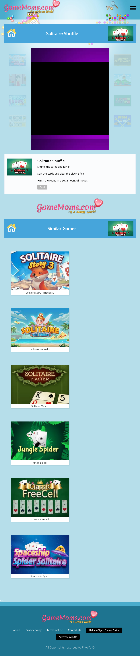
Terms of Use (55, 630)
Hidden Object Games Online (104, 630)
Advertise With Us (68, 637)
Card (42, 187)
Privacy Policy (34, 630)
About (16, 630)
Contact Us (74, 630)
